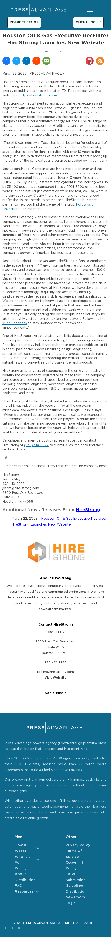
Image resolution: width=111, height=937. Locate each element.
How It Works (20, 848)
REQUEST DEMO (24, 22)
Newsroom (75, 897)
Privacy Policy (78, 845)
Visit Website (55, 677)
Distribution (25, 879)
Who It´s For (22, 859)
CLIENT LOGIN (88, 22)
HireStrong (88, 510)
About (20, 874)
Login (71, 903)
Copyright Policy (74, 865)
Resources (24, 891)
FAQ (18, 885)
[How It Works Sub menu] (38, 848)
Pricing (21, 868)
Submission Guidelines (76, 882)
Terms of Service (74, 853)
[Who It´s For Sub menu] (38, 859)
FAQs (70, 874)
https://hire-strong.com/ (39, 95)
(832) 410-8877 (36, 445)
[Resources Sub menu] (37, 891)
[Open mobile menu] (90, 10)
